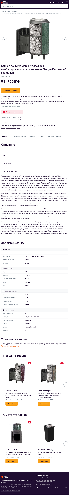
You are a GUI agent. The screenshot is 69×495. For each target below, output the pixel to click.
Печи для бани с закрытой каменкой (42, 126)
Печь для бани (12, 11)
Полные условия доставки (10, 346)
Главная (3, 11)
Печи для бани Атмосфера (10, 128)
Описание (5, 136)
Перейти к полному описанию (10, 106)
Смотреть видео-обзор (12, 112)
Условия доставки (36, 136)
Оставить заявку (10, 90)
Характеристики (19, 136)
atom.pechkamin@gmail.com (44, 484)
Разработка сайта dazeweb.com (10, 490)
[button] (65, 384)
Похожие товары (54, 136)
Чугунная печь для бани (20, 126)
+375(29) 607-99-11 (56, 2)
